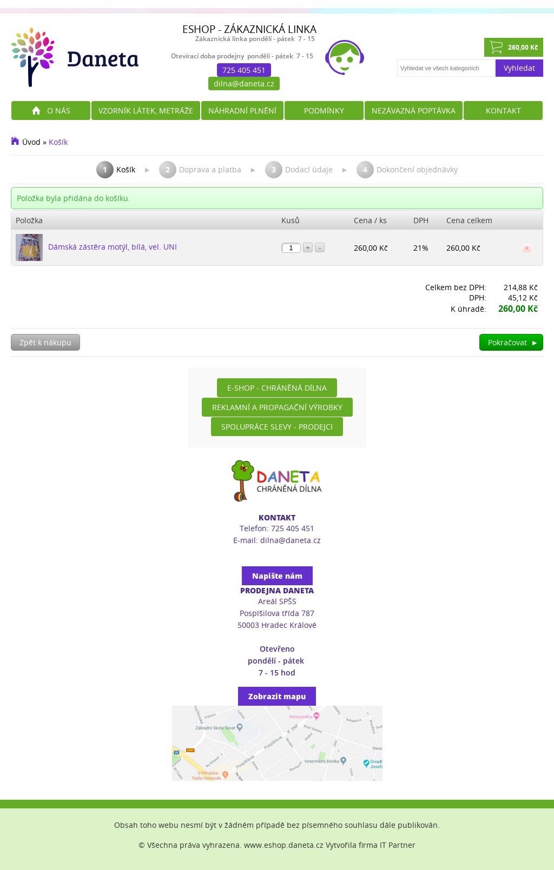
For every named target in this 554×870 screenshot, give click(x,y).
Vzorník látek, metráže (145, 110)
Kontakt (503, 110)
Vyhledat (519, 68)
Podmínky (324, 110)
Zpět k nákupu (45, 342)
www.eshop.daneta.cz (284, 845)
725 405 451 (244, 70)
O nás (58, 110)
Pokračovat (513, 342)
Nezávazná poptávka (414, 110)
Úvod (31, 142)
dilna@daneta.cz (244, 83)
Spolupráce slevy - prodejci (277, 426)
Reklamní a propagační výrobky (277, 407)
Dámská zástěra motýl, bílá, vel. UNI (112, 247)
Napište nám (277, 576)
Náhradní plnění (242, 110)
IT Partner (398, 845)
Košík (58, 142)
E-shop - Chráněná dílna (277, 388)
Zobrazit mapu (277, 696)
